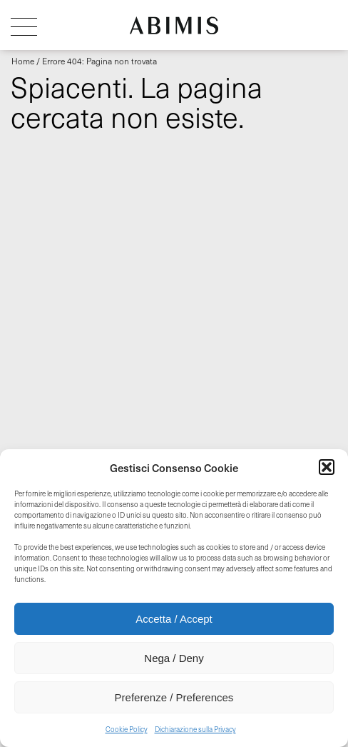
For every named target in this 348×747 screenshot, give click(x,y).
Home (22, 60)
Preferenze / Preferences (174, 697)
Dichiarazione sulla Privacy (195, 729)
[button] (326, 467)
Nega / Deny (173, 658)
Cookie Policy (127, 729)
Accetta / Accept (174, 619)
